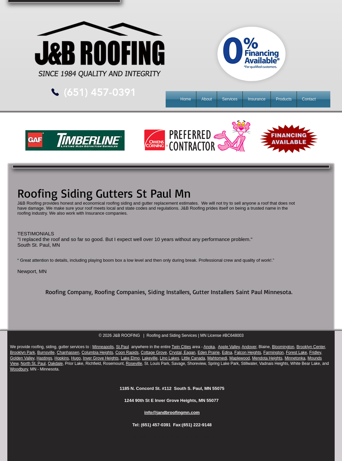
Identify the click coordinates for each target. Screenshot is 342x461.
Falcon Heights (247, 352)
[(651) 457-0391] (100, 92)
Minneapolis (103, 346)
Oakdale (55, 363)
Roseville (134, 363)
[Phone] (54, 92)
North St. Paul (33, 363)
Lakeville (150, 358)
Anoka (209, 346)
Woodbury (19, 369)
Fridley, (315, 352)
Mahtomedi (217, 358)
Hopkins (61, 358)
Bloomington (283, 346)
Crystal (175, 352)
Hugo (76, 358)
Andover (249, 346)
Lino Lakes (169, 358)
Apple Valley (229, 346)
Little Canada (193, 358)
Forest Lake (296, 352)
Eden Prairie (209, 352)
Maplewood (239, 358)
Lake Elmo (130, 358)
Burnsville (45, 352)
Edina (227, 352)
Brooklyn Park (22, 352)
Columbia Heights (97, 352)
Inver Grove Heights (101, 358)
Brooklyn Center (311, 346)
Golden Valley (22, 358)
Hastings (44, 358)
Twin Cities (181, 346)
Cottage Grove (154, 352)
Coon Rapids (127, 352)
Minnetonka (295, 358)
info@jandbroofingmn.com (172, 412)
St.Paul (122, 346)
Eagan (189, 352)
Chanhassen (68, 352)
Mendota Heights (267, 358)
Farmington (274, 352)
